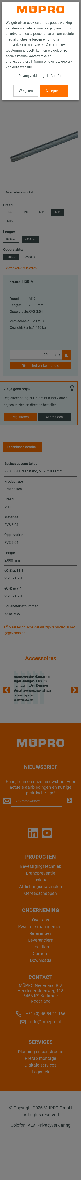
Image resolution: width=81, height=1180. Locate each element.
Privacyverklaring (31, 76)
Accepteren (54, 91)
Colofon (57, 76)
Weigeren (26, 91)
